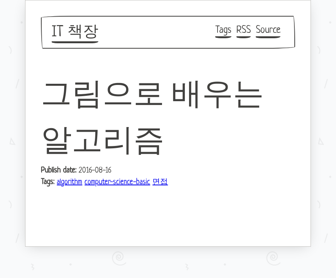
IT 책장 (75, 32)
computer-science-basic (117, 182)
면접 (160, 182)
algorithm (69, 182)
